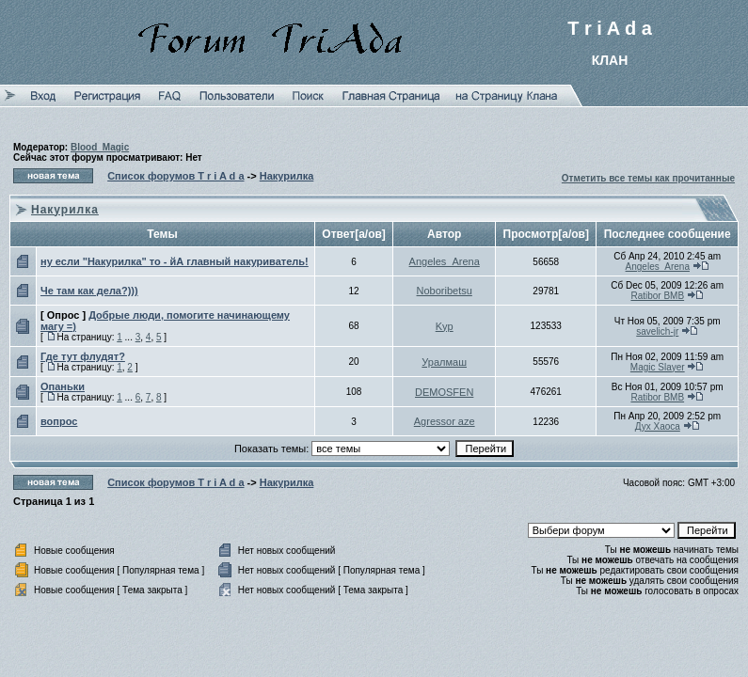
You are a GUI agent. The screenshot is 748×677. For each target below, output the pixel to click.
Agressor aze (444, 421)
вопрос (58, 421)
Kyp (445, 326)
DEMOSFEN (444, 392)
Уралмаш (444, 362)
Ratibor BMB (657, 296)
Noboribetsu (444, 290)
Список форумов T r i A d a (175, 175)
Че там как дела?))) (89, 290)
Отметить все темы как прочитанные (648, 178)
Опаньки (62, 386)
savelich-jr (657, 331)
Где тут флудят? (82, 356)
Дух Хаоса (657, 426)
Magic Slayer (657, 367)
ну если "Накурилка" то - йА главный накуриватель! (174, 261)
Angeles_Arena (444, 261)
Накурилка (287, 175)
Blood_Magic (100, 147)
